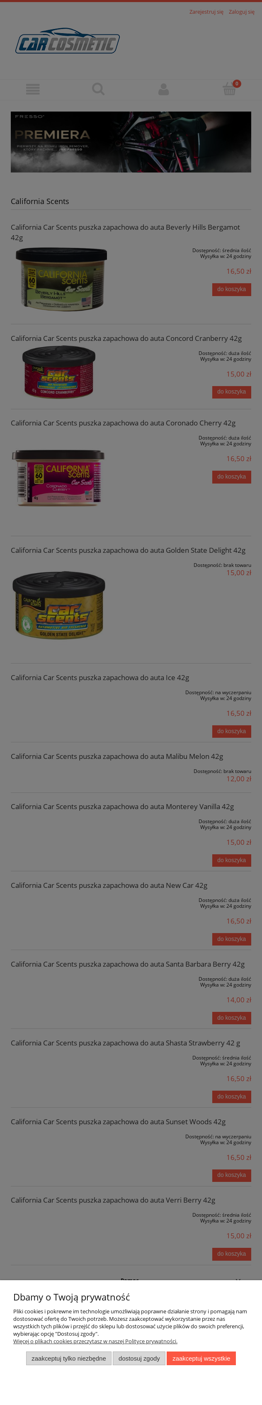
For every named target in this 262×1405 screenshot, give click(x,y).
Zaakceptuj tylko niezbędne (69, 1358)
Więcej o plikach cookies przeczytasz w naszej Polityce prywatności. (95, 1341)
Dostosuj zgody (139, 1358)
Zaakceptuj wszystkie (201, 1358)
